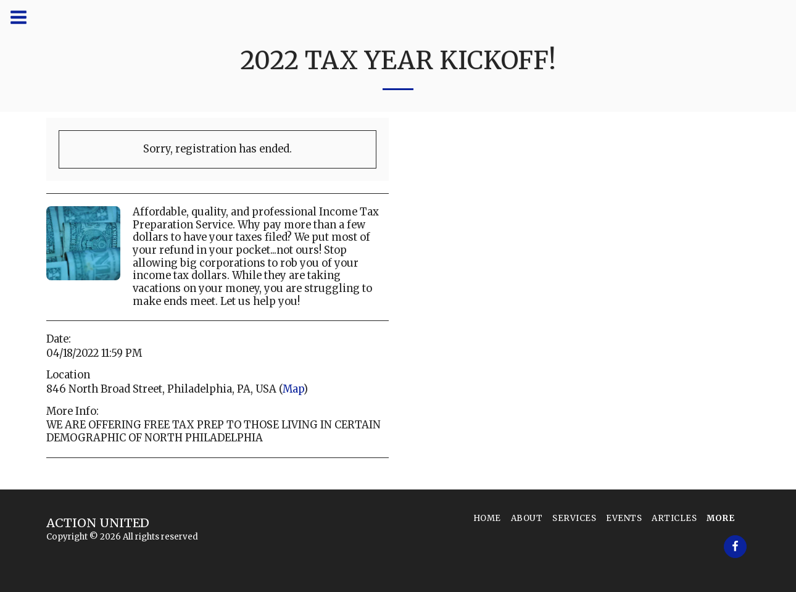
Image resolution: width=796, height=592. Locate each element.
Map (293, 389)
